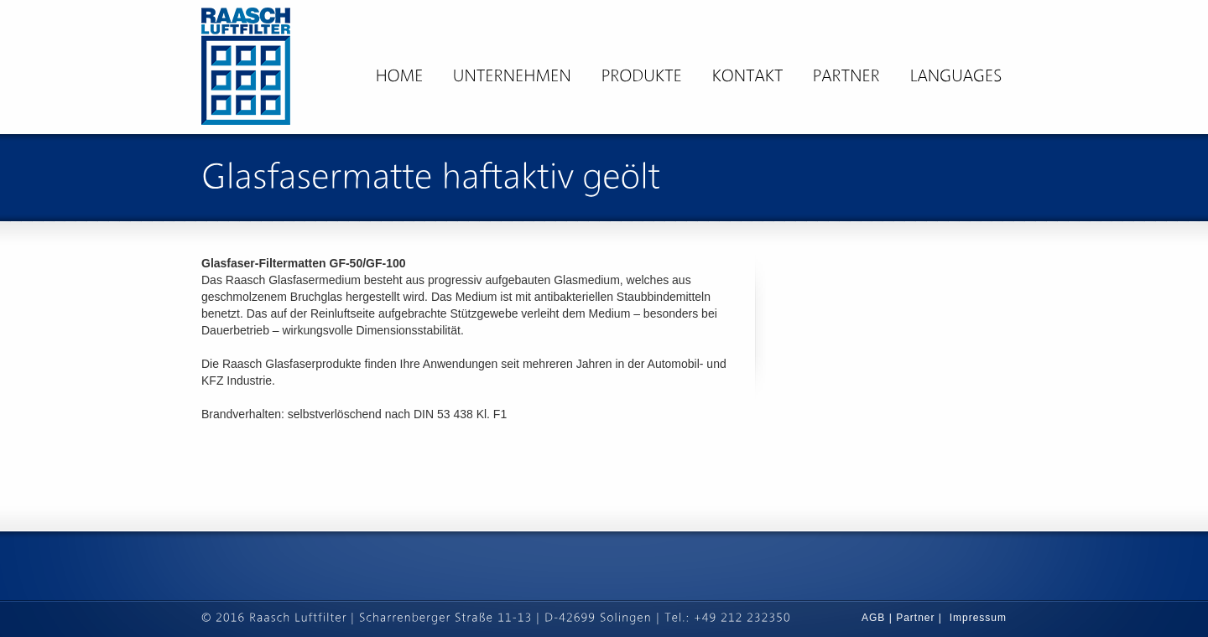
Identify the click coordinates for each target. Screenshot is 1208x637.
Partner (915, 618)
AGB (875, 618)
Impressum (978, 618)
